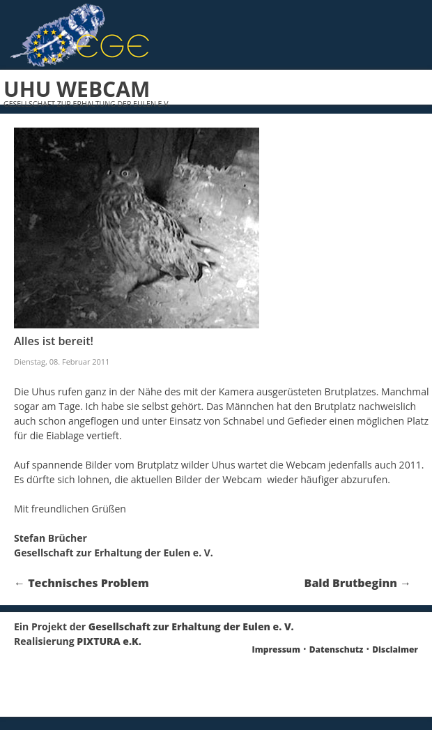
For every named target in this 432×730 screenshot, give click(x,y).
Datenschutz (336, 649)
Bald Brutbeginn (357, 583)
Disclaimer (395, 649)
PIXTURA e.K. (109, 641)
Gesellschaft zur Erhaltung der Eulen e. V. (191, 626)
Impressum (276, 649)
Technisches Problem (81, 583)
